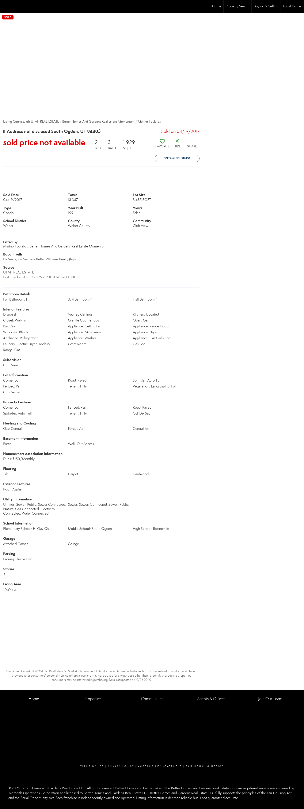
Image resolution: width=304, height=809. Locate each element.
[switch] (162, 145)
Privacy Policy (121, 766)
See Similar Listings (177, 158)
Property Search (237, 6)
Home (216, 6)
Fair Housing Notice (205, 766)
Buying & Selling (266, 6)
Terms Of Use (92, 766)
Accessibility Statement (160, 766)
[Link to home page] (5, 6)
